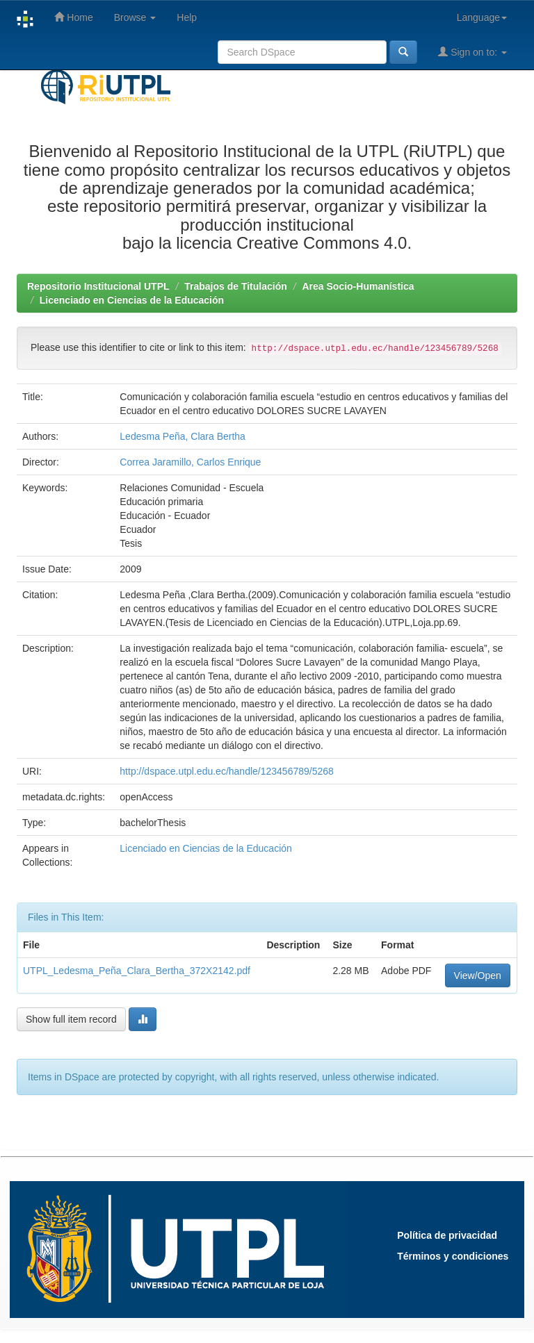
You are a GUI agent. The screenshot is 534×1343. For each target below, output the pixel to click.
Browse (135, 17)
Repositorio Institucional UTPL (98, 286)
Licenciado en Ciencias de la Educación (132, 300)
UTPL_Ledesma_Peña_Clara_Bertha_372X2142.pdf (136, 970)
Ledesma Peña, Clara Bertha (182, 436)
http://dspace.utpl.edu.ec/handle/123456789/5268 (226, 771)
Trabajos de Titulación (235, 286)
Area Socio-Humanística (358, 286)
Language (482, 17)
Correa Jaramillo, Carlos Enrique (190, 462)
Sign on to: (472, 52)
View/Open (477, 975)
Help (187, 17)
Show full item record (71, 1019)
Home (73, 17)
